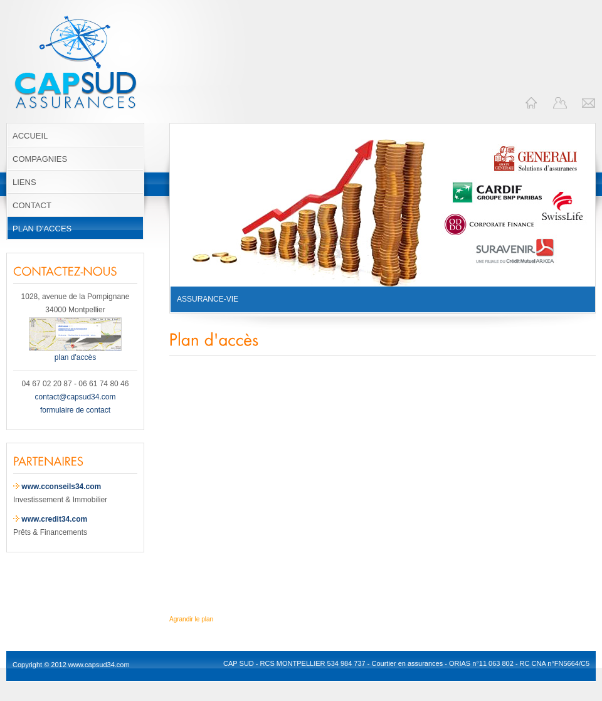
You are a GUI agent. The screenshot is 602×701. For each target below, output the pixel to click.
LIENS (24, 182)
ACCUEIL (30, 135)
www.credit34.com (54, 519)
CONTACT (32, 205)
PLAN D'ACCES (42, 228)
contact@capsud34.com (75, 397)
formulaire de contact (75, 410)
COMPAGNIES (40, 159)
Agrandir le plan (191, 619)
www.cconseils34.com (61, 486)
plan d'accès (75, 353)
